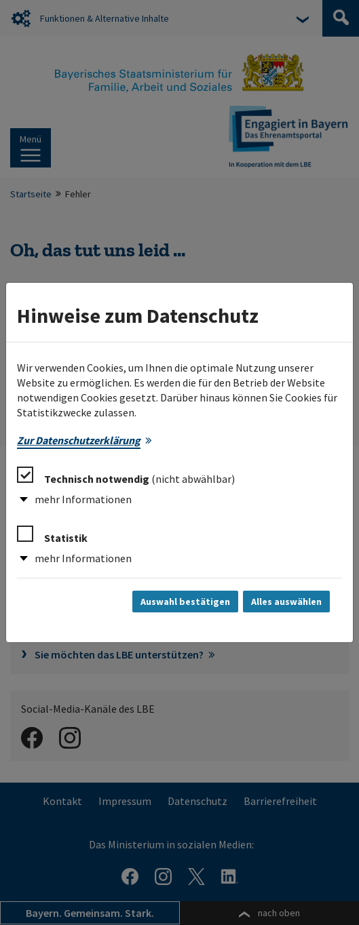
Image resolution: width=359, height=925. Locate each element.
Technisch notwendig (126, 476)
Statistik (52, 535)
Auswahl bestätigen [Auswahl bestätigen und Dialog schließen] (185, 601)
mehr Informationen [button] (83, 499)
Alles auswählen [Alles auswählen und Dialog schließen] (286, 601)
